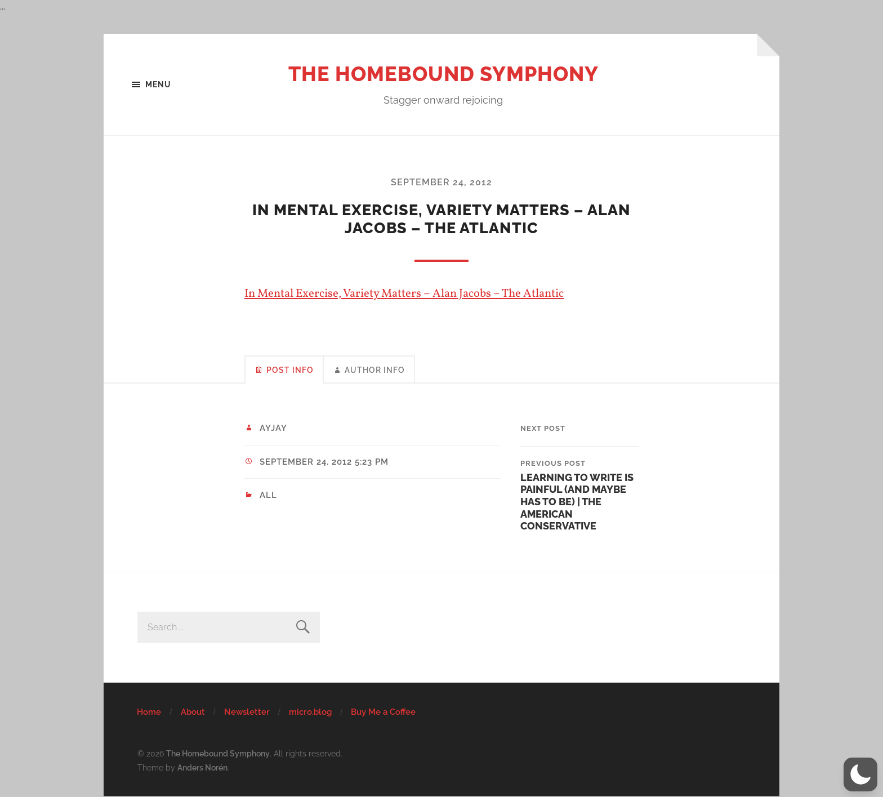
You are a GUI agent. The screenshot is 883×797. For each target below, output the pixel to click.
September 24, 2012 (441, 182)
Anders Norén (202, 767)
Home (149, 712)
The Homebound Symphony (443, 74)
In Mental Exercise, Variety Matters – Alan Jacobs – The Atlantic (404, 294)
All (268, 495)
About (193, 712)
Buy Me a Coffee (383, 712)
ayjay (273, 428)
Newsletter (247, 712)
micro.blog (310, 712)
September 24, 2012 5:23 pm (324, 462)
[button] (860, 774)
